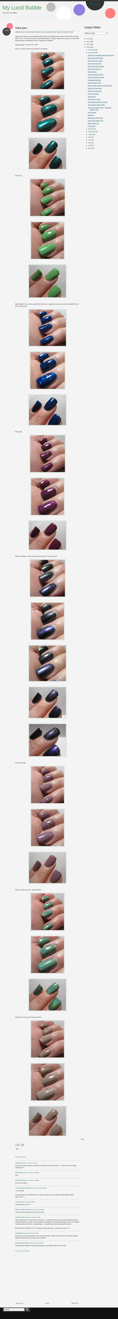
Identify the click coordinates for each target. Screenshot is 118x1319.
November (91, 52)
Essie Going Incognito (94, 63)
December (91, 50)
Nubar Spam (21, 28)
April (89, 145)
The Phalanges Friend (22, 1188)
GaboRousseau (20, 1243)
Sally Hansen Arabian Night (96, 105)
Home (95, 4)
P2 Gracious (91, 126)
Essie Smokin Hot (93, 123)
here (48, 38)
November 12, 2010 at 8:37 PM (39, 1188)
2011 (88, 44)
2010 (88, 47)
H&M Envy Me (92, 72)
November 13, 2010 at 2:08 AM (36, 1209)
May (89, 143)
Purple (65, 32)
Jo (16, 1202)
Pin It (82, 1139)
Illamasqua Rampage (94, 80)
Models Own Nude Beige (95, 58)
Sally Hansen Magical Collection (98, 102)
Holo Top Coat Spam (94, 99)
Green (38, 32)
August (90, 134)
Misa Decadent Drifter (94, 83)
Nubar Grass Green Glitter (96, 66)
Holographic (51, 32)
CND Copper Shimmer (95, 91)
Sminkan (18, 1233)
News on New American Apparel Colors (100, 85)
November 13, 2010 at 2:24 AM (32, 1217)
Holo (43, 32)
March (90, 148)
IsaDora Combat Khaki (95, 88)
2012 (88, 41)
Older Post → (75, 1303)
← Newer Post (18, 1303)
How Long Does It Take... (95, 61)
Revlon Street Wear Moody (96, 77)
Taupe (71, 32)
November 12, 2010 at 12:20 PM (30, 1172)
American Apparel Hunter (95, 74)
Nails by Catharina (21, 1209)
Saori (16, 1163)
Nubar (59, 32)
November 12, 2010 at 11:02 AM (28, 1163)
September (91, 132)
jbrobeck (17, 1173)
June (89, 140)
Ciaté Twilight (92, 112)
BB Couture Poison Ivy (95, 69)
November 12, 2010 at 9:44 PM (26, 1202)
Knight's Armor (19, 45)
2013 (88, 39)
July (89, 137)
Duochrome (30, 32)
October (90, 129)
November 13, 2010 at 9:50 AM (30, 1233)
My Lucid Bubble (22, 8)
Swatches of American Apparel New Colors (101, 55)
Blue (23, 32)
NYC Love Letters (93, 94)
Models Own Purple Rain (95, 118)
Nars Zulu (91, 115)
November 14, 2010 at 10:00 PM (35, 1243)
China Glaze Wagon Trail (95, 121)
